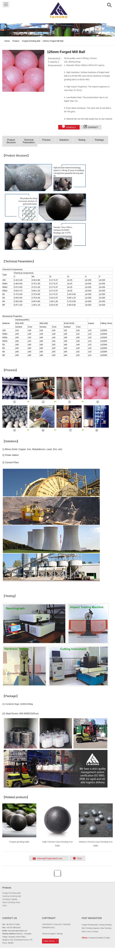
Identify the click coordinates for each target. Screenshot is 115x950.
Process (46, 140)
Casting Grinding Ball (11, 896)
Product (15, 41)
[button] (109, 826)
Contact (95, 932)
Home (7, 41)
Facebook (92, 938)
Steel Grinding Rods (11, 902)
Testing (81, 140)
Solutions (64, 140)
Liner (4, 905)
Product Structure (11, 141)
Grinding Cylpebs (9, 899)
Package (99, 140)
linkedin (101, 938)
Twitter (107, 938)
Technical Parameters (29, 141)
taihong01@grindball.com (17, 931)
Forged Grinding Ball (31, 41)
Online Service (49, 941)
